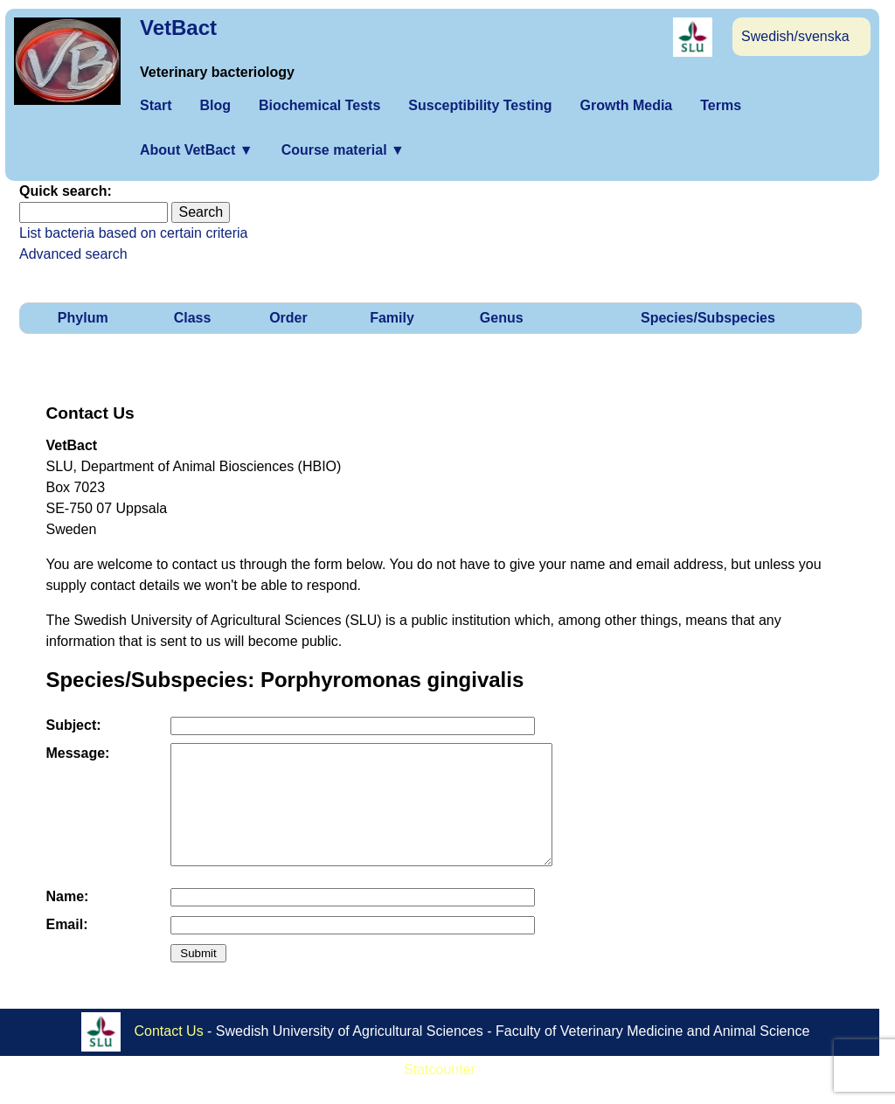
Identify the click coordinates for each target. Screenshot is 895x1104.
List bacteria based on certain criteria (133, 233)
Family (392, 317)
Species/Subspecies (708, 317)
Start (155, 105)
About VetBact (196, 149)
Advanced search (73, 253)
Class (193, 317)
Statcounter (439, 1093)
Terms (720, 105)
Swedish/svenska (795, 36)
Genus (502, 317)
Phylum (83, 317)
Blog (215, 105)
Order (288, 317)
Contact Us (169, 1053)
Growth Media (625, 105)
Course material (343, 149)
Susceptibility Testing (480, 105)
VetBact (178, 27)
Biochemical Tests (319, 105)
